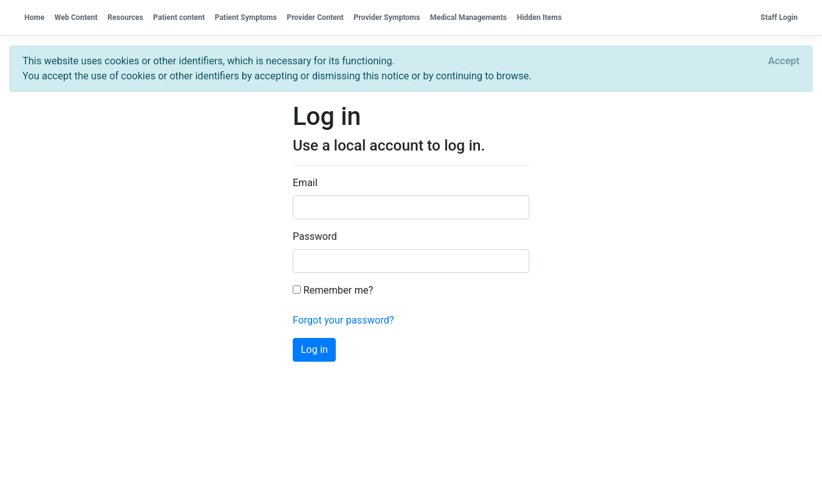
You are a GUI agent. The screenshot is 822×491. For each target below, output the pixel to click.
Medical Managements (468, 17)
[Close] (784, 61)
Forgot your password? (343, 320)
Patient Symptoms (245, 17)
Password (315, 236)
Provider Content (314, 17)
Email (305, 183)
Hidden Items (539, 17)
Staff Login (779, 17)
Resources (125, 17)
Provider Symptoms (387, 17)
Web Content (75, 17)
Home (34, 17)
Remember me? (333, 290)
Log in (314, 349)
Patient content (179, 17)
